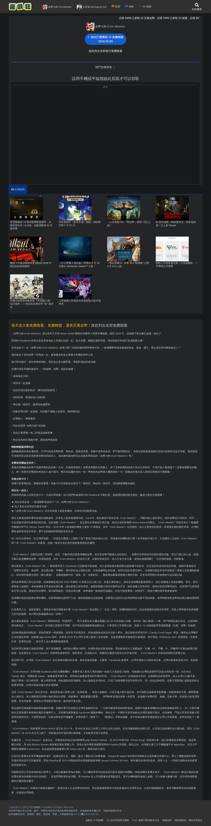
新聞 (115, 6)
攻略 (129, 6)
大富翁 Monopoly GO (91, 7)
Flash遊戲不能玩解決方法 (145, 820)
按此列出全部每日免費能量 (105, 51)
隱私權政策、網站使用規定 (188, 820)
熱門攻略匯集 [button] (105, 67)
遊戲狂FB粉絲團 (94, 820)
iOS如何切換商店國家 (117, 820)
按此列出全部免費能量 (109, 325)
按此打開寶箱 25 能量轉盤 (105, 39)
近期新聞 (20, 189)
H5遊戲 (145, 6)
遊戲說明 (166, 820)
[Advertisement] (105, 112)
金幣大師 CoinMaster (57, 7)
